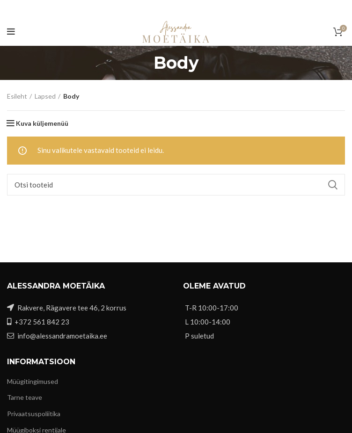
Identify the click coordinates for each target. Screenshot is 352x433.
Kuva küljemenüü (42, 123)
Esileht (17, 96)
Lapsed (45, 96)
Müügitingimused (32, 381)
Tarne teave (24, 397)
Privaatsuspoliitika (33, 414)
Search (332, 184)
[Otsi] (176, 184)
